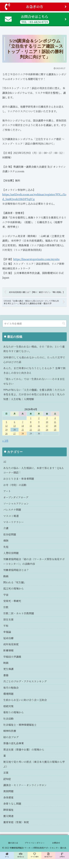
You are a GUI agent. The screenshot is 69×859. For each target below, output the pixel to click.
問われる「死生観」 (14, 582)
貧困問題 (8, 791)
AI (4, 461)
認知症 (7, 779)
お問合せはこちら (35, 19)
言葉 (5, 772)
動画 (5, 576)
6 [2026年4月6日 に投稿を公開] (14, 421)
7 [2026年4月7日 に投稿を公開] (22, 421)
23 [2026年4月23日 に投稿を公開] (39, 429)
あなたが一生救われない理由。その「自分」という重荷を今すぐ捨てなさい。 (34, 349)
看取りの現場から (13, 712)
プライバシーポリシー (35, 842)
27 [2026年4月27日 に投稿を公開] (14, 433)
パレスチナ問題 (12, 509)
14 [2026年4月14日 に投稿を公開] (23, 425)
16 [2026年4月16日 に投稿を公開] (39, 425)
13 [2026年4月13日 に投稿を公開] (15, 425)
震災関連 (8, 816)
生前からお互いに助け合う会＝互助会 (25, 700)
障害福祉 (8, 809)
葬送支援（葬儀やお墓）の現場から (23, 749)
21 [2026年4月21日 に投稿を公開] (23, 429)
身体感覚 (8, 797)
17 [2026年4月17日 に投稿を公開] (47, 425)
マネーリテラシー (13, 522)
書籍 (5, 675)
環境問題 (8, 694)
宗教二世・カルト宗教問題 (18, 613)
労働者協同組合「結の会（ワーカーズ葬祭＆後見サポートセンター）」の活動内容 (34, 561)
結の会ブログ (11, 737)
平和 (5, 625)
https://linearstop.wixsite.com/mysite (36, 259)
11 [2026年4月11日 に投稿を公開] (55, 421)
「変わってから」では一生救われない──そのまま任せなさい (34, 381)
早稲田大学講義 (12, 656)
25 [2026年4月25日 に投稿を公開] (55, 429)
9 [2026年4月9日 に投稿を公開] (38, 421)
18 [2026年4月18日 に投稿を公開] (55, 425)
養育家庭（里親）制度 (16, 822)
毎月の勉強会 (11, 687)
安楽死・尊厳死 (12, 601)
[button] (63, 323)
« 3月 (5, 440)
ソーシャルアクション (16, 503)
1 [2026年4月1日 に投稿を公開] (30, 418)
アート (7, 491)
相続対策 (8, 706)
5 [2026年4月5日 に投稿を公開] (6, 421)
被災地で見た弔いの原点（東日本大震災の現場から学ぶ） (34, 764)
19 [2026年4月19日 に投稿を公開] (6, 429)
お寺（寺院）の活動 (14, 485)
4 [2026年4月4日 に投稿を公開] (55, 418)
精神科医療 (9, 731)
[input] (34, 323)
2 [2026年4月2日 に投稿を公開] (38, 418)
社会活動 (8, 718)
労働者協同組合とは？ (16, 570)
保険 (5, 540)
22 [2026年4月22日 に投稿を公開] (31, 429)
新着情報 (8, 650)
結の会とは (13, 842)
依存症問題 (9, 534)
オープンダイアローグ (15, 497)
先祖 (5, 547)
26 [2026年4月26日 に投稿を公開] (6, 433)
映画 (5, 663)
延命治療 (8, 638)
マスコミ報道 (11, 516)
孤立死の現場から (13, 588)
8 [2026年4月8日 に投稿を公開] (30, 421)
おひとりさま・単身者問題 (18, 478)
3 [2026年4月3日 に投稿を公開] (47, 418)
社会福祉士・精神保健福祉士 (20, 724)
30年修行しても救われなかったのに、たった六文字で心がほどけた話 (34, 359)
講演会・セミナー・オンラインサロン (25, 785)
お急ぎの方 (35, 6)
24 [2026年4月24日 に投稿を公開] (47, 429)
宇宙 (5, 595)
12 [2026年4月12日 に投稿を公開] (6, 425)
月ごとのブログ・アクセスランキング (25, 681)
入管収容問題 (11, 553)
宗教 (5, 607)
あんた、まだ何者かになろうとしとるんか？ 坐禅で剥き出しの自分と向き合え (34, 370)
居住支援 (8, 619)
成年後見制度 (11, 644)
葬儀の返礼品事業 (13, 743)
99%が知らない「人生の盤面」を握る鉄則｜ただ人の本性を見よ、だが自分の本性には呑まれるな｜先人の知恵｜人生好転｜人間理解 (34, 394)
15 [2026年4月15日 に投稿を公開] (31, 425)
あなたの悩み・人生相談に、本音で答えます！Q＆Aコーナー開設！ (33, 470)
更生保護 (8, 669)
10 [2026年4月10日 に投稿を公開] (47, 421)
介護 (5, 528)
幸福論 (7, 632)
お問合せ (56, 842)
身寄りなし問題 (12, 803)
